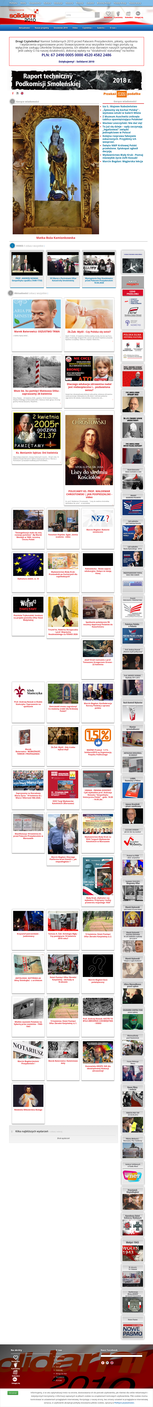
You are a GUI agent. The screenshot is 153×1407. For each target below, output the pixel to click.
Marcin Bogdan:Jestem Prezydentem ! (28, 1062)
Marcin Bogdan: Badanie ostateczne (97, 530)
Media (23, 3)
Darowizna (60, 1377)
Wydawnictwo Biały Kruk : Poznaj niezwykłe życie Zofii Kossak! (123, 156)
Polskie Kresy (120, 3)
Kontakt (59, 1380)
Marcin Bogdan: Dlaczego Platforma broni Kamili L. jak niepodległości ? (63, 859)
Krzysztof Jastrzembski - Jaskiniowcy (28, 935)
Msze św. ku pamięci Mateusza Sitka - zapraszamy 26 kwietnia (37, 392)
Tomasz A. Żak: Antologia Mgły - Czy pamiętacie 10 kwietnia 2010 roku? (63, 936)
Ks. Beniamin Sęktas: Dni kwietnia (37, 452)
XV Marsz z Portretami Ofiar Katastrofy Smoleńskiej (63, 279)
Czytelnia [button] (87, 28)
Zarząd (58, 1367)
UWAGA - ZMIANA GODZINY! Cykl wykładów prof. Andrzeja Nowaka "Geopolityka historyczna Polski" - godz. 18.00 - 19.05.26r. (98, 794)
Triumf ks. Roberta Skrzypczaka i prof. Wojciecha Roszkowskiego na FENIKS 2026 (63, 632)
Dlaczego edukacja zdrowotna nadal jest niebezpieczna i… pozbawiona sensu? (89, 387)
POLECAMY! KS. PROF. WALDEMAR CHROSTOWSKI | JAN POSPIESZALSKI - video (89, 494)
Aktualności (24, 28)
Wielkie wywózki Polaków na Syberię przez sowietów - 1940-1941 (28, 1024)
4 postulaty (60, 1356)
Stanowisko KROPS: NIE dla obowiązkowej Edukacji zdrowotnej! (98, 1068)
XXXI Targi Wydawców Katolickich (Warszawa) (63, 802)
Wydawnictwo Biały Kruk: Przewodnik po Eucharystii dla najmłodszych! (63, 574)
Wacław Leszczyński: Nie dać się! (122, 123)
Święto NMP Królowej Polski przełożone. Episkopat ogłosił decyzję (120, 148)
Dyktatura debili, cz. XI (28, 579)
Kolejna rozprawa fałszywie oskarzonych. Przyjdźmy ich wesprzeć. (119, 139)
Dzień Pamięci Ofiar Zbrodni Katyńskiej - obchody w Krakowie (63, 979)
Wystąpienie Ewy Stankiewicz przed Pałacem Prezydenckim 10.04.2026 (99, 280)
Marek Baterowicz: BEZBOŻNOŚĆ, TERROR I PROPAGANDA (28, 751)
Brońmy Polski (104, 3)
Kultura (47, 3)
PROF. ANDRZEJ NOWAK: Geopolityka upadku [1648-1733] (27, 279)
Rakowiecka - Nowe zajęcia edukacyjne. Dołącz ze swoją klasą (98, 571)
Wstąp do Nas (61, 1373)
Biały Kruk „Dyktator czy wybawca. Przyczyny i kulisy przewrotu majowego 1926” (98, 900)
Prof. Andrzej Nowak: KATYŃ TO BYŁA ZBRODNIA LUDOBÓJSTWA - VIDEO (98, 1020)
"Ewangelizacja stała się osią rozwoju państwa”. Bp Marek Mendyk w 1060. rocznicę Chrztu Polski (28, 536)
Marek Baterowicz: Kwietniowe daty (63, 1062)
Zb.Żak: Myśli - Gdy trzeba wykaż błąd (63, 748)
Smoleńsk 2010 (61, 28)
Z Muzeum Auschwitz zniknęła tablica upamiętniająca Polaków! (123, 118)
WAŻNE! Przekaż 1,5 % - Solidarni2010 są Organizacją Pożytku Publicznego (97, 752)
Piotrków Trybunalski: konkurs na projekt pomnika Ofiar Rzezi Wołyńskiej (28, 617)
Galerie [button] (101, 28)
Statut (58, 1363)
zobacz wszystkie (34, 245)
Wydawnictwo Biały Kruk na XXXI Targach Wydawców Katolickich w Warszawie (98, 839)
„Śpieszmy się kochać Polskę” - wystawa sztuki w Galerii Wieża (122, 111)
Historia (69, 3)
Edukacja (58, 3)
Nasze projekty (42, 28)
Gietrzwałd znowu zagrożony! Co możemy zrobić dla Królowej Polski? (63, 708)
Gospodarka (35, 3)
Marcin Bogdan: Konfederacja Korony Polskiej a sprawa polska (98, 705)
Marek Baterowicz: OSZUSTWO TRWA (36, 331)
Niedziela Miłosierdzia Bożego (28, 1109)
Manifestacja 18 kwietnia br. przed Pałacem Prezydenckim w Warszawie (28, 836)
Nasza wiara (135, 3)
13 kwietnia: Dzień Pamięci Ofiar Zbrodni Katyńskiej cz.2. (98, 935)
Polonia (79, 3)
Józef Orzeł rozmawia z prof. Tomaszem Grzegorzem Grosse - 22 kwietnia (98, 662)
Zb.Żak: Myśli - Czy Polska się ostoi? (89, 331)
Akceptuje (13, 1393)
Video (75, 28)
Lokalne (90, 3)
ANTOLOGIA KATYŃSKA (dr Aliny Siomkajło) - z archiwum (28, 979)
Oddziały (59, 1370)
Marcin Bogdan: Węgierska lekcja (123, 161)
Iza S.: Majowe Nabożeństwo (120, 106)
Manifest (59, 1360)
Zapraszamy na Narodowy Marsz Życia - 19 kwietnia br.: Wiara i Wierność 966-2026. (28, 795)
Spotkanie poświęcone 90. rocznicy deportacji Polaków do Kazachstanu (98, 624)
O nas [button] (113, 28)
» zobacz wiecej (55, 1131)
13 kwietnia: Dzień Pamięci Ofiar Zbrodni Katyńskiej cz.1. (63, 1022)
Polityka (13, 3)
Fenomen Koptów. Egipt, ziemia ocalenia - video (63, 535)
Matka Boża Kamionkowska (55, 237)
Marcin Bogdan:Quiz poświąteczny (97, 981)
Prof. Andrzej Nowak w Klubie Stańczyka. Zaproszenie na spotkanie (28, 704)
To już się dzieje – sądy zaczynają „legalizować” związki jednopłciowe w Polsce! (122, 129)
